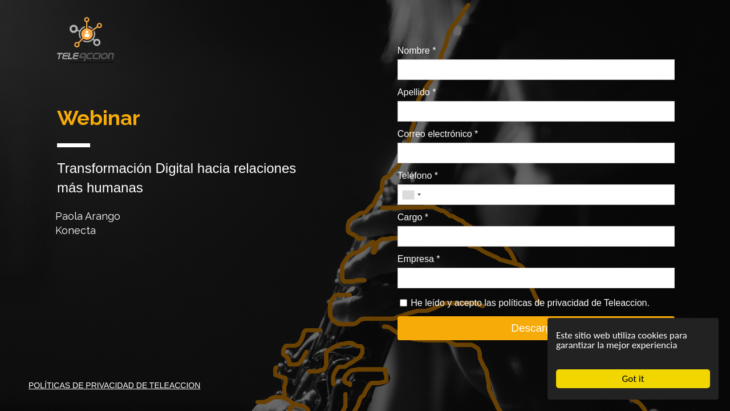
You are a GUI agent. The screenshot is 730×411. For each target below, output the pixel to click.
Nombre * (417, 50)
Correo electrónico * (438, 134)
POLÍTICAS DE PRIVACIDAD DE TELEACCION (114, 385)
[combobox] (411, 194)
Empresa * (419, 259)
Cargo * (413, 217)
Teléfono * (418, 175)
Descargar (536, 328)
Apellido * (417, 92)
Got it (633, 379)
